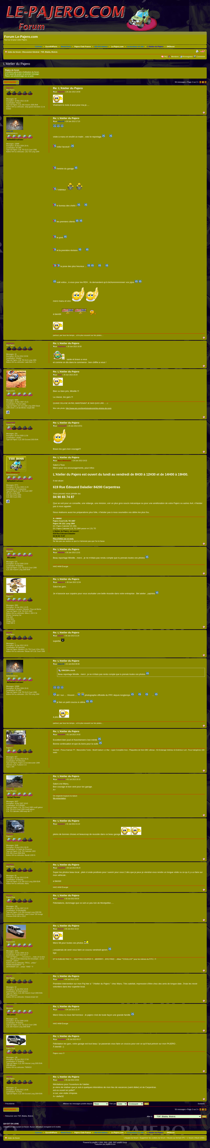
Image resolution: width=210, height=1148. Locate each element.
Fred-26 (60, 929)
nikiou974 (61, 734)
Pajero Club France (82, 47)
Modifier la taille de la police (202, 51)
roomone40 (62, 426)
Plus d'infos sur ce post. (63, 539)
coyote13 (61, 824)
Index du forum (14, 52)
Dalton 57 (61, 582)
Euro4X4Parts (51, 47)
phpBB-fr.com (110, 1144)
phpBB (94, 1142)
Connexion (200, 57)
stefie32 (61, 1080)
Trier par (118, 1104)
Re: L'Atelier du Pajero (68, 88)
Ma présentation (59, 798)
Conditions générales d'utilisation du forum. (22, 72)
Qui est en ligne (11, 1124)
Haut (204, 112)
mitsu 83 (61, 121)
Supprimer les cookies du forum (152, 1138)
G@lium (38, 47)
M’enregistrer (187, 57)
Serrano (61, 899)
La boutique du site (135, 47)
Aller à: (150, 1116)
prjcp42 (60, 636)
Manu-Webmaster (64, 461)
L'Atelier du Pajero (155, 47)
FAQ (166, 57)
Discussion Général (30, 52)
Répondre (11, 82)
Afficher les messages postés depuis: (85, 1104)
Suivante (201, 1104)
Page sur (192, 82)
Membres (175, 57)
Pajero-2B (61, 779)
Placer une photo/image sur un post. (19, 76)
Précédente (9, 1104)
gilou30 (60, 979)
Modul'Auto (66, 47)
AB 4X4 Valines (101, 47)
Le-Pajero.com (117, 47)
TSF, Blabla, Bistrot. (49, 52)
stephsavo (62, 346)
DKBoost (171, 47)
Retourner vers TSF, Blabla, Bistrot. (19, 1116)
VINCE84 (61, 552)
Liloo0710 (61, 868)
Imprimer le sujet (198, 51)
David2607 (62, 1039)
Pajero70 (61, 92)
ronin (60, 375)
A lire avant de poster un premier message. (22, 74)
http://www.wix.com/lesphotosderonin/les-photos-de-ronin (88, 408)
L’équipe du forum (131, 1138)
